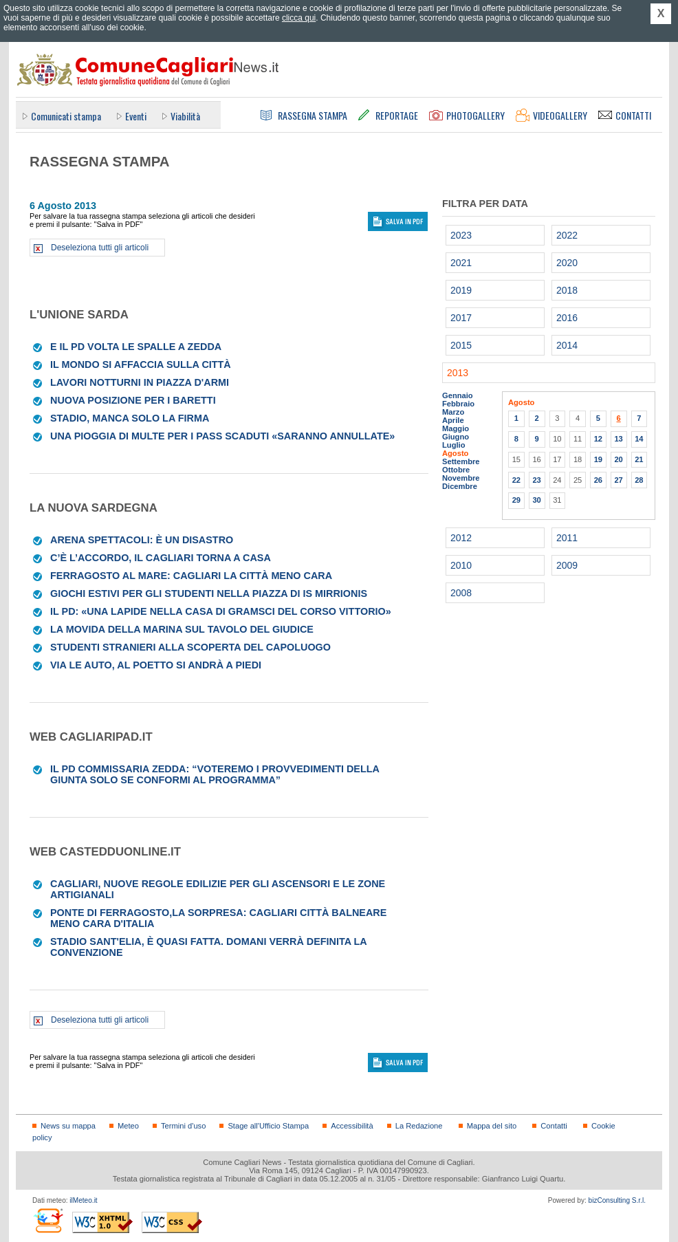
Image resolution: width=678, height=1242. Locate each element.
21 (639, 459)
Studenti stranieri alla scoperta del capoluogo (190, 647)
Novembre (461, 478)
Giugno (455, 437)
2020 (567, 262)
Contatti (553, 1126)
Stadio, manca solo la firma (129, 418)
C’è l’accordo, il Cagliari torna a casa (160, 557)
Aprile (453, 420)
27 (618, 480)
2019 (461, 290)
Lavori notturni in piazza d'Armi (139, 382)
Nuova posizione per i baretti (133, 400)
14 (639, 439)
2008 (461, 592)
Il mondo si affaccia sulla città (140, 364)
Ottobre (456, 470)
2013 (457, 372)
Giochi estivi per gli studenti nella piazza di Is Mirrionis (208, 593)
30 (536, 500)
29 (516, 500)
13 (618, 439)
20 (618, 459)
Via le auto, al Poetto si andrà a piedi (155, 665)
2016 (567, 317)
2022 (567, 235)
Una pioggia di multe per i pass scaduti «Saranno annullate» (222, 436)
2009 (567, 565)
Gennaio (457, 395)
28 (639, 480)
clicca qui (299, 18)
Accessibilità (352, 1126)
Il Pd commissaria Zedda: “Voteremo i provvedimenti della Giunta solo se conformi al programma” (214, 774)
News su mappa (68, 1126)
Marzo (453, 412)
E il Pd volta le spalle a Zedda (135, 346)
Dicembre (459, 486)
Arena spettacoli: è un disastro (141, 539)
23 (536, 480)
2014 (567, 345)
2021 (461, 262)
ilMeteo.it (83, 1200)
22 (516, 480)
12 (598, 439)
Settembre (461, 461)
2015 (461, 345)
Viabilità (185, 116)
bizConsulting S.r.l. (617, 1200)
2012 (461, 537)
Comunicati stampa (66, 116)
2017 (461, 317)
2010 (461, 565)
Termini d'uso (183, 1126)
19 (598, 459)
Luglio (453, 445)
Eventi (135, 116)
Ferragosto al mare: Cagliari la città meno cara (191, 575)
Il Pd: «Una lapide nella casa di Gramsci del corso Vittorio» (220, 611)
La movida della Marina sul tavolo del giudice (182, 629)
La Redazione (419, 1126)
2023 (461, 235)
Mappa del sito (492, 1126)
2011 (567, 537)
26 (598, 480)
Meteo (128, 1126)
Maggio (455, 428)
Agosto (455, 453)
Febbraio (458, 404)
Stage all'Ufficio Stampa (268, 1126)
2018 (567, 290)
